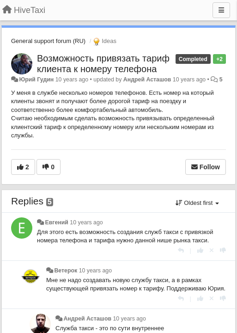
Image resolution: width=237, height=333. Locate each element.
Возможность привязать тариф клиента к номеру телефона (103, 63)
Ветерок (65, 270)
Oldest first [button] (197, 202)
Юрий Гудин (36, 79)
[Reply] (181, 250)
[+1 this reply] (200, 250)
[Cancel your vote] (211, 250)
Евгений (56, 222)
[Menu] (221, 10)
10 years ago (86, 222)
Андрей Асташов (147, 79)
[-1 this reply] (223, 250)
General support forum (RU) (48, 40)
